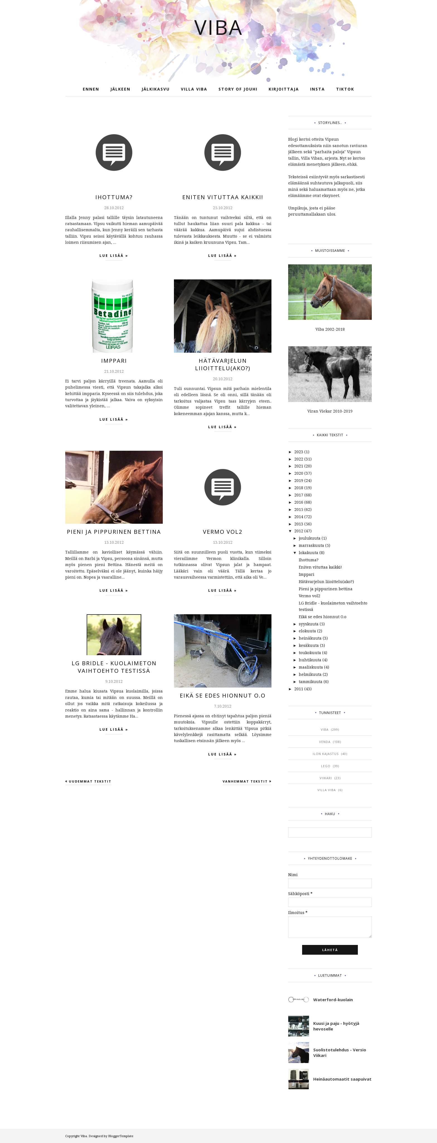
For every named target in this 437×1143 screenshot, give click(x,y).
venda (325, 742)
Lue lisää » (113, 256)
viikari (326, 778)
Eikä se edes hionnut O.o (223, 695)
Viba (218, 27)
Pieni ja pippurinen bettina (114, 531)
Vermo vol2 (222, 531)
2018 (298, 487)
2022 (298, 459)
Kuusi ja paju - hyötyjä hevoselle (336, 1026)
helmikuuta (310, 674)
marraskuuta (311, 545)
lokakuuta (308, 552)
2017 (298, 495)
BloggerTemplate (120, 1136)
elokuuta (307, 630)
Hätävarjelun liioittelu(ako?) (223, 364)
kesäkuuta (309, 645)
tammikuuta (310, 681)
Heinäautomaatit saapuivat (342, 1079)
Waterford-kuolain (333, 999)
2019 (298, 480)
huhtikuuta (310, 659)
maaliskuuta (311, 667)
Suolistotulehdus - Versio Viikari (339, 1052)
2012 (298, 530)
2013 (298, 524)
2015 (298, 509)
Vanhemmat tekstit (245, 781)
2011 (298, 688)
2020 (298, 473)
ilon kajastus (326, 754)
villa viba (326, 790)
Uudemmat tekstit (90, 781)
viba (325, 729)
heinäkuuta (310, 638)
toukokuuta (310, 652)
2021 (298, 466)
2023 (298, 451)
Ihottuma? (114, 197)
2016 (298, 502)
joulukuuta (310, 538)
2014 (298, 516)
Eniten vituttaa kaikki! (222, 197)
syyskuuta (309, 624)
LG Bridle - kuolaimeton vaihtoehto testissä (114, 666)
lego (326, 766)
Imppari (114, 360)
